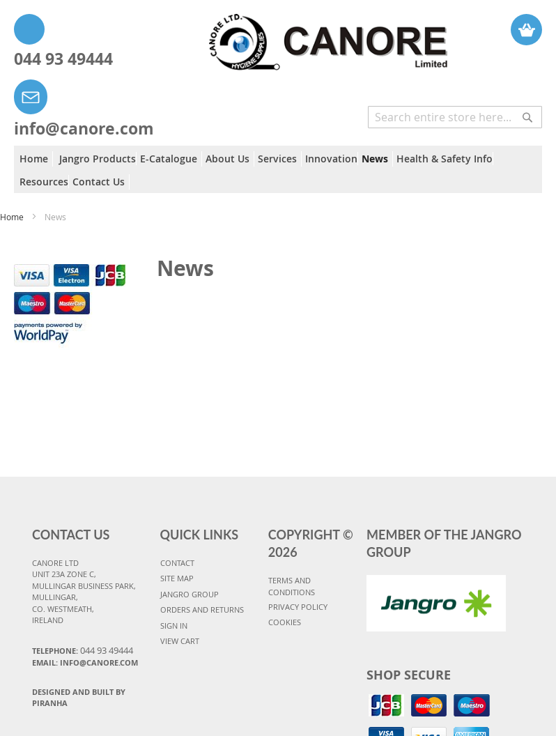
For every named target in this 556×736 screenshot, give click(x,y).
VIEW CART (179, 641)
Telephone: (82, 650)
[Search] (527, 110)
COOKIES (284, 622)
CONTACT (177, 563)
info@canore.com (84, 128)
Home (13, 216)
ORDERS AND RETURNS (202, 609)
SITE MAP (177, 578)
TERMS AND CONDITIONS (291, 586)
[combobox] (455, 117)
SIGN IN (173, 625)
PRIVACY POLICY (297, 606)
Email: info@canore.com (85, 662)
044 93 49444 (63, 58)
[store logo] (296, 35)
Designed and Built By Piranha (78, 698)
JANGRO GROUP (189, 594)
